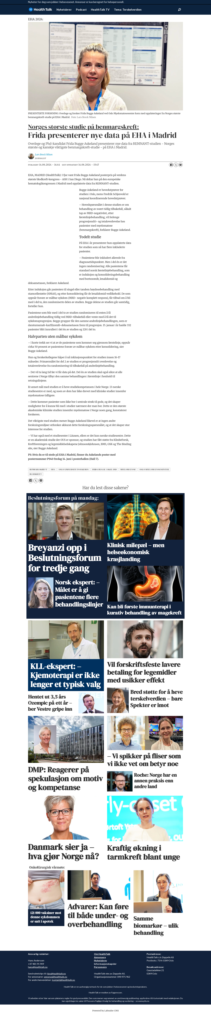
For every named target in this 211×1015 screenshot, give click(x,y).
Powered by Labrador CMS (105, 1010)
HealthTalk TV (100, 9)
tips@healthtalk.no (56, 973)
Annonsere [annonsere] (100, 957)
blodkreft (36, 474)
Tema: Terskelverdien (128, 9)
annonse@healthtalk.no (55, 976)
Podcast (81, 9)
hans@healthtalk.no (38, 967)
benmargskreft (38, 469)
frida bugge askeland (104, 469)
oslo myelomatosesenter (154, 469)
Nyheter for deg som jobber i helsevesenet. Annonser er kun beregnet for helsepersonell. (76, 1)
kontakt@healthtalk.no (63, 980)
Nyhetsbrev (64, 9)
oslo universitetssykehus (74, 469)
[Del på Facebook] (171, 165)
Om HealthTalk (102, 954)
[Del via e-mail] (180, 165)
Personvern (100, 967)
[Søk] (179, 10)
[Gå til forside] (40, 9)
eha (53, 469)
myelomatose (128, 469)
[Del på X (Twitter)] (176, 165)
